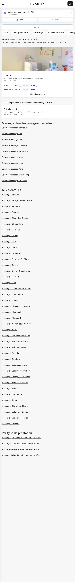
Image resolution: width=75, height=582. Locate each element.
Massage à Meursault (11, 312)
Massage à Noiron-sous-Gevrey (16, 324)
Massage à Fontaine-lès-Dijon (15, 259)
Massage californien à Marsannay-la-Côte (20, 443)
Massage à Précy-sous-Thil (14, 347)
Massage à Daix (9, 241)
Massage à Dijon (9, 247)
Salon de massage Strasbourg (15, 175)
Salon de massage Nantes (13, 157)
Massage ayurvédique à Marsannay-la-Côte (21, 437)
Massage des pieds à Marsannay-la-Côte (20, 449)
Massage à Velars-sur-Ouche (15, 412)
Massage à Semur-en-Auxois (15, 382)
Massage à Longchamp (12, 294)
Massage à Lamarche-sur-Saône (16, 288)
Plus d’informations (37, 94)
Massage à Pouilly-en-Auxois (15, 341)
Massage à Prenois (10, 353)
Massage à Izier (9, 282)
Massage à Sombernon (12, 394)
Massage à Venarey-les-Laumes (16, 418)
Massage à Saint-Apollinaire (14, 365)
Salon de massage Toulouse (14, 180)
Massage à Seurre (10, 388)
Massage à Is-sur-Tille (11, 277)
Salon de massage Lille (12, 133)
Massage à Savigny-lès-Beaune (16, 377)
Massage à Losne (9, 300)
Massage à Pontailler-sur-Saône (16, 335)
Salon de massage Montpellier (15, 151)
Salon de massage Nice (12, 163)
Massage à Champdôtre (12, 224)
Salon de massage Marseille (14, 145)
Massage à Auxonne (11, 206)
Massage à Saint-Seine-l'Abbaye (16, 371)
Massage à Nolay (9, 329)
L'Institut (8, 75)
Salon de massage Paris (12, 169)
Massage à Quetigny (11, 359)
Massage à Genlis (10, 265)
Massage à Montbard (11, 318)
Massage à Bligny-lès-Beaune (15, 218)
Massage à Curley (10, 235)
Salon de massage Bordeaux (14, 128)
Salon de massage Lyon (12, 139)
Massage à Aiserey (10, 194)
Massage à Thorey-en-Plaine (15, 406)
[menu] (3, 3)
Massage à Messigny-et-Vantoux (16, 306)
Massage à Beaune (10, 212)
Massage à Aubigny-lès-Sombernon (18, 200)
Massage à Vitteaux (10, 424)
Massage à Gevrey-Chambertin (16, 271)
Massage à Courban (11, 230)
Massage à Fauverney (11, 253)
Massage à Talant (9, 400)
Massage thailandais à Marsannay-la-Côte (21, 455)
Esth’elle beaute (11, 109)
